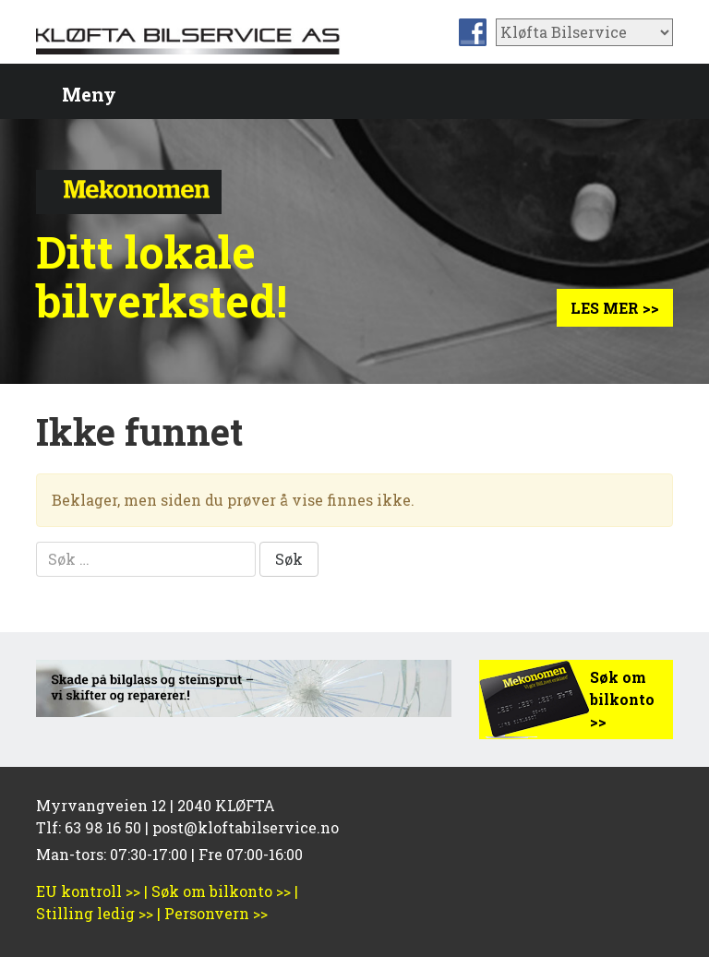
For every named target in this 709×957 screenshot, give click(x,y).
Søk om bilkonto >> (622, 699)
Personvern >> (216, 913)
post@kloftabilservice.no (245, 827)
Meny (89, 94)
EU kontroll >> (88, 891)
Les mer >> (615, 307)
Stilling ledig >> (94, 913)
